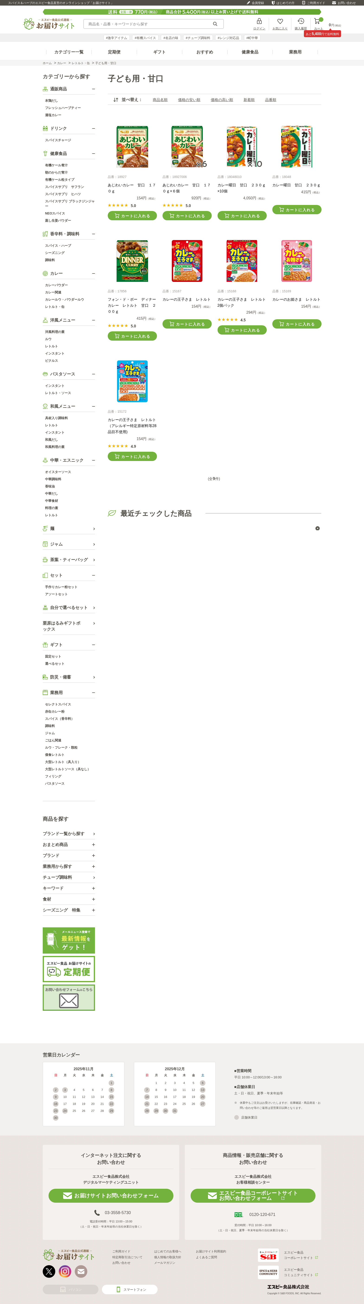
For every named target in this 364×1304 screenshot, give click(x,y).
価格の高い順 (222, 100)
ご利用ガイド (316, 3)
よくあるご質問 (206, 1257)
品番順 (270, 100)
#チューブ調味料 (198, 38)
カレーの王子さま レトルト (186, 299)
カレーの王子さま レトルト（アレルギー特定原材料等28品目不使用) (132, 426)
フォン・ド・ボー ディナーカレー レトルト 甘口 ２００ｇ (132, 305)
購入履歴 (301, 28)
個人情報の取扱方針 (167, 1257)
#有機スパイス (145, 38)
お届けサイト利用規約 (211, 1251)
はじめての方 (285, 3)
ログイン (259, 28)
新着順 (249, 100)
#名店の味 (170, 38)
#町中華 (252, 38)
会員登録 (258, 3)
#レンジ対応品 (228, 38)
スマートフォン (135, 1289)
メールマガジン (164, 1262)
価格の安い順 (189, 100)
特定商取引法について (127, 1257)
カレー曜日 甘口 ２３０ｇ (296, 185)
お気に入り (280, 28)
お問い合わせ (347, 3)
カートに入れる (135, 216)
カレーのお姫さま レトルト (296, 299)
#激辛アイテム (116, 38)
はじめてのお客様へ (167, 1251)
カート (318, 24)
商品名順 (160, 100)
